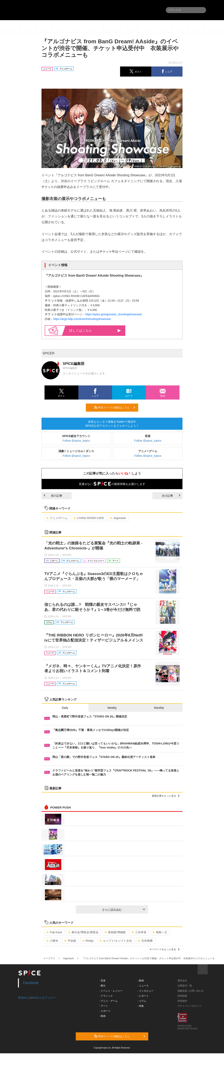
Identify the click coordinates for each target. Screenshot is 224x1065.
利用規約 (182, 1001)
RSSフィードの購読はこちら (114, 407)
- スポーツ (104, 1011)
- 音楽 (102, 980)
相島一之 (159, 932)
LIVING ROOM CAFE (89, 518)
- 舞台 (102, 985)
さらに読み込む (123, 909)
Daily (65, 707)
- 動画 (141, 980)
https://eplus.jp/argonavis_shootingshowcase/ (113, 314)
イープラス (49, 958)
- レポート (143, 995)
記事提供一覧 (184, 985)
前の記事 (53, 495)
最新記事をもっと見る (165, 795)
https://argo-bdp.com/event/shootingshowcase (82, 319)
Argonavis (118, 518)
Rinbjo (88, 940)
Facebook (30, 983)
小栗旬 (52, 940)
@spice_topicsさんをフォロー (37, 997)
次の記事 (171, 495)
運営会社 (182, 980)
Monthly (159, 707)
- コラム (142, 1001)
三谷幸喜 (139, 932)
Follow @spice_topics (76, 440)
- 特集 (141, 1006)
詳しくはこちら (95, 330)
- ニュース (143, 985)
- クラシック (106, 995)
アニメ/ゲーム (56, 518)
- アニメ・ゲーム (108, 1001)
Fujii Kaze (54, 932)
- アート (103, 1006)
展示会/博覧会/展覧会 (83, 932)
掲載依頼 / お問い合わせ (190, 990)
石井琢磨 (145, 940)
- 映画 (102, 1016)
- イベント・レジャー (110, 990)
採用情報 (182, 995)
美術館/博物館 (115, 932)
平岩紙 (70, 940)
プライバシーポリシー (189, 1006)
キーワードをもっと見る (164, 949)
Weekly (112, 707)
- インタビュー (145, 990)
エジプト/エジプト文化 (116, 940)
